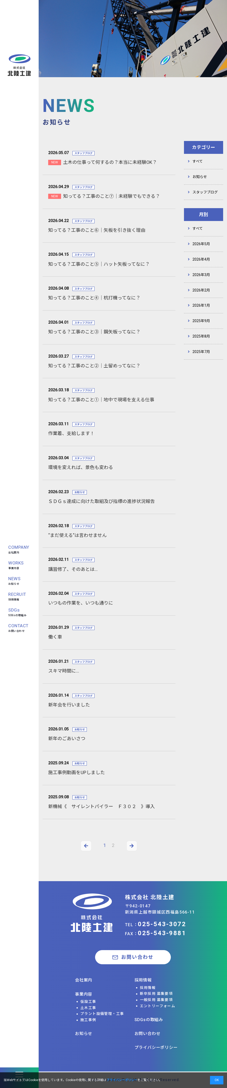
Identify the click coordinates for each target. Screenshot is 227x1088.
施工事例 (88, 1020)
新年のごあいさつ (66, 738)
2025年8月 (201, 336)
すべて (197, 161)
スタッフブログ (205, 192)
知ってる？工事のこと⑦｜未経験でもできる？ (111, 196)
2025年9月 (201, 321)
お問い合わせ (18, 627)
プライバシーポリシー (156, 1047)
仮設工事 (88, 1001)
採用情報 (17, 596)
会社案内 (18, 549)
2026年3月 (201, 275)
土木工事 (88, 1008)
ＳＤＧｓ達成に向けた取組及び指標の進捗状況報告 (101, 501)
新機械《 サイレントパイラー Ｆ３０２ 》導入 (101, 806)
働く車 (55, 637)
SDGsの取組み (17, 612)
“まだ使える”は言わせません (77, 535)
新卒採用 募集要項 (156, 994)
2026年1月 (201, 305)
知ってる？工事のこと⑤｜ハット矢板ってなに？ (99, 264)
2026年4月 (201, 259)
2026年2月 (201, 290)
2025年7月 (201, 352)
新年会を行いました (69, 704)
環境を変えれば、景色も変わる (80, 467)
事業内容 (16, 565)
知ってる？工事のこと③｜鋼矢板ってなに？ (94, 331)
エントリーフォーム (157, 1006)
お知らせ (14, 580)
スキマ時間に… (63, 671)
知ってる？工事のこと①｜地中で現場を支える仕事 (101, 399)
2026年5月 (201, 244)
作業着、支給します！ (71, 433)
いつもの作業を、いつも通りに (80, 603)
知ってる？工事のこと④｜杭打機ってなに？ (94, 297)
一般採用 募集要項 (156, 1000)
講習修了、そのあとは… (73, 569)
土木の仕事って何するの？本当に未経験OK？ (110, 162)
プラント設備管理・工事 (102, 1014)
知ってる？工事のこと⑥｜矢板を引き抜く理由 (96, 230)
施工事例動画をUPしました (76, 772)
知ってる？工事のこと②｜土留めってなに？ (94, 365)
